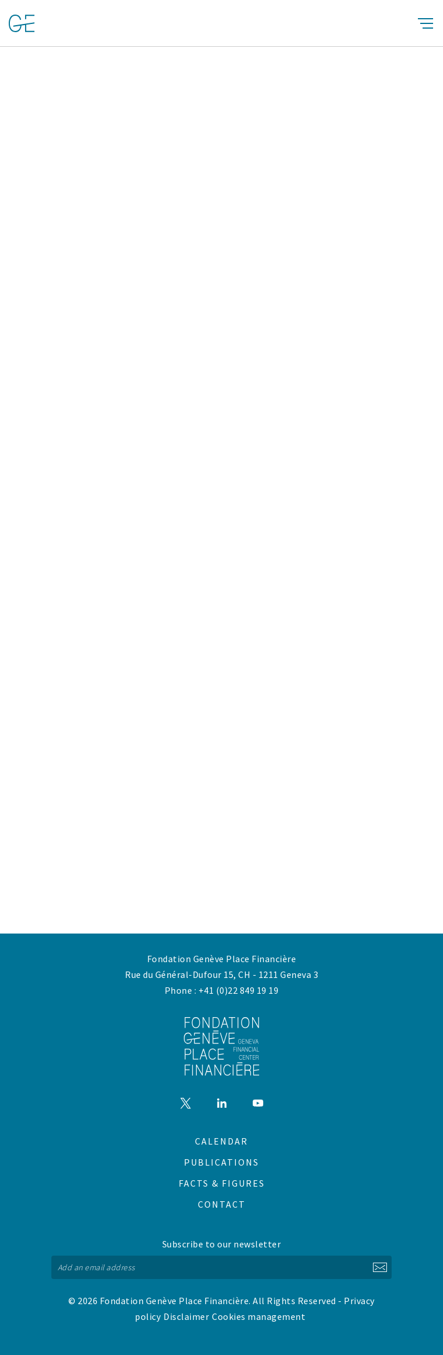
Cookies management (258, 1316)
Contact (222, 1204)
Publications (221, 1162)
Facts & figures (222, 1183)
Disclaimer (186, 1316)
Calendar (221, 1141)
